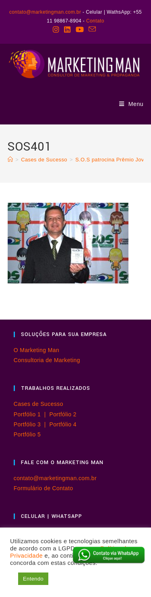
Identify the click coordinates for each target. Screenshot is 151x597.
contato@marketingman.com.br (45, 12)
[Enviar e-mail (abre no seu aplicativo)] (92, 29)
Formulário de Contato (43, 488)
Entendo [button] (33, 579)
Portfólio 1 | (32, 414)
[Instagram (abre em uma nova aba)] (57, 29)
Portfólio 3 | (32, 424)
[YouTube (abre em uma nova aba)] (79, 29)
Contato (95, 21)
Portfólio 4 (62, 424)
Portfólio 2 (62, 414)
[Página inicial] (10, 160)
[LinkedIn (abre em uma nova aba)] (67, 29)
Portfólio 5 (27, 434)
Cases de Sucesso (38, 404)
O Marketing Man (36, 350)
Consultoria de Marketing (47, 360)
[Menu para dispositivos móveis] (131, 104)
